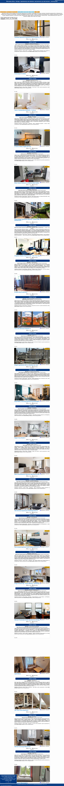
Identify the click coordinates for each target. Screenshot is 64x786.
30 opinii (41, 519)
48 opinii (40, 119)
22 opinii (42, 410)
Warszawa (47, 21)
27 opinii (44, 46)
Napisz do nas (45, 784)
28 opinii (43, 628)
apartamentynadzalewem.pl (59, 0)
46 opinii (43, 483)
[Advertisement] (32, 648)
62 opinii (38, 755)
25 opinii (42, 264)
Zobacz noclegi (32, 43)
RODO (11, 780)
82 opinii (37, 446)
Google (6, 776)
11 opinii (37, 82)
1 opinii (48, 229)
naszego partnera (28, 89)
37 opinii (38, 337)
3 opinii (42, 592)
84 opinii (39, 155)
